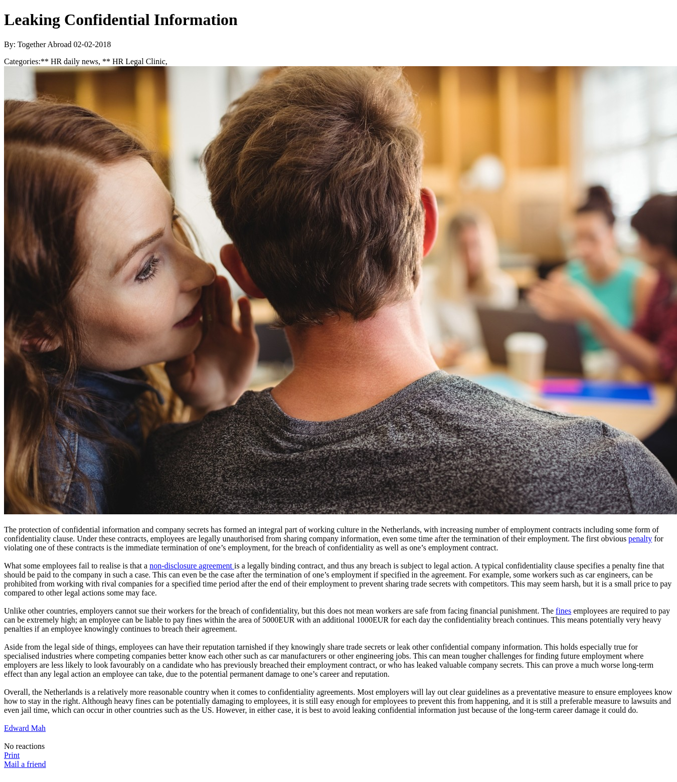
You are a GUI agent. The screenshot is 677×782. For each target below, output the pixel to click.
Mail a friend (25, 764)
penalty (640, 538)
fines (563, 611)
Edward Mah (25, 728)
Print (12, 755)
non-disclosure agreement (191, 565)
